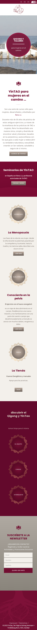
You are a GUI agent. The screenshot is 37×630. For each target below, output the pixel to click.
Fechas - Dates (18, 183)
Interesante (18, 495)
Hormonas (18, 214)
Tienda (18, 352)
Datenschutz (23, 623)
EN (28, 2)
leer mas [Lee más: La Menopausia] (18, 253)
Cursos (18, 469)
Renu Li (18, 115)
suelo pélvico (18, 277)
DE (25, 2)
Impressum (13, 623)
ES (21, 2)
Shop (18, 390)
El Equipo (18, 444)
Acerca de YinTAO (18, 154)
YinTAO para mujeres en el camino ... (18, 95)
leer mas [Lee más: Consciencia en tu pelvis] (18, 329)
